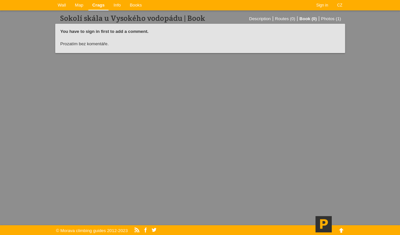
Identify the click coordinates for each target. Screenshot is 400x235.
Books (136, 5)
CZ (339, 5)
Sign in (322, 5)
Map (79, 5)
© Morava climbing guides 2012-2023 (92, 230)
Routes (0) (285, 18)
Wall (62, 5)
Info (117, 5)
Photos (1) (331, 18)
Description (260, 18)
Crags (98, 5)
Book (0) (308, 18)
